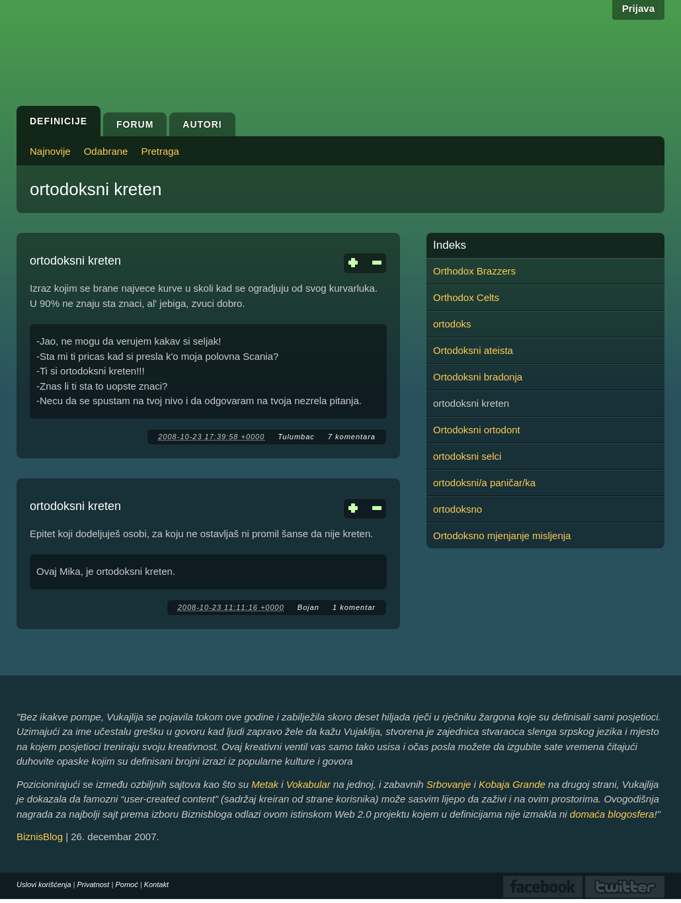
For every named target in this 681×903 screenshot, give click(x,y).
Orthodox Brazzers (474, 271)
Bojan (308, 607)
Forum (134, 124)
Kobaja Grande (512, 784)
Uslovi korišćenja (44, 884)
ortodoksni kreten (75, 260)
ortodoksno (457, 509)
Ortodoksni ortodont (476, 429)
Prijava (638, 8)
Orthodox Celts (466, 297)
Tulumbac (296, 437)
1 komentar (354, 607)
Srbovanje (448, 784)
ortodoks (452, 323)
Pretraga (160, 151)
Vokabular (308, 784)
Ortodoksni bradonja (477, 376)
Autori (201, 124)
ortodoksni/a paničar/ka (484, 482)
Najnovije (50, 151)
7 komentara (352, 437)
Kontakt (156, 884)
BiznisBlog (40, 836)
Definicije (58, 121)
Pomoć (126, 884)
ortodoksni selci (467, 456)
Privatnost (93, 884)
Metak (264, 784)
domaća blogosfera (612, 814)
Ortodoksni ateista (473, 350)
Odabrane (106, 151)
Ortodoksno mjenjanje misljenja (502, 535)
